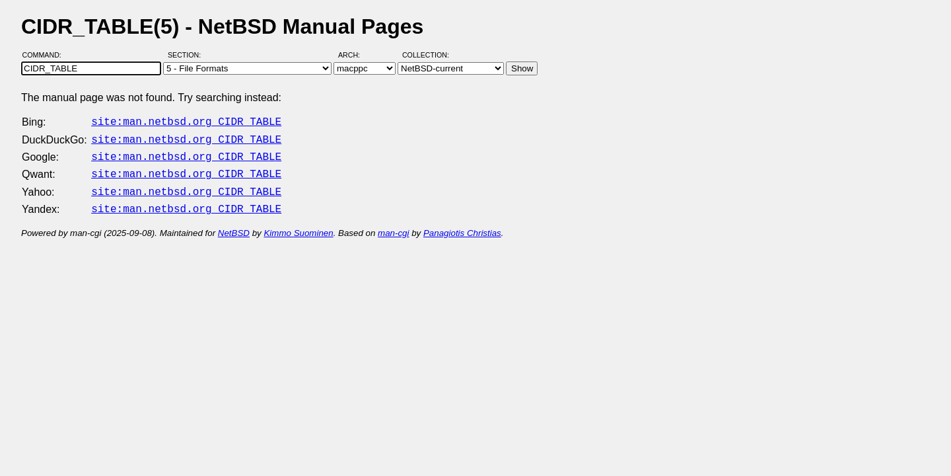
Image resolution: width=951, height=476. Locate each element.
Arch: (355, 55)
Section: (187, 55)
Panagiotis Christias (462, 225)
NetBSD (234, 225)
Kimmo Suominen (298, 225)
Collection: (425, 55)
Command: (45, 55)
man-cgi (393, 225)
